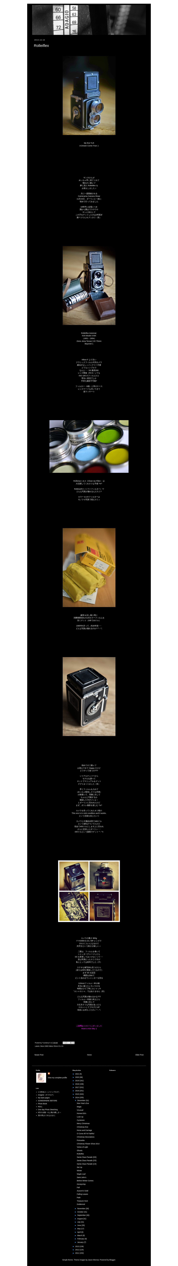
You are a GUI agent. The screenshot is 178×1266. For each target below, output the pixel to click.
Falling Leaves (82, 1194)
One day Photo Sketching (48, 1110)
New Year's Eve (83, 1103)
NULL (40, 1107)
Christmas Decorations (85, 1137)
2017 (77, 1087)
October (80, 1212)
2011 (77, 1253)
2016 (77, 1091)
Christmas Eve (82, 1127)
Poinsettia (80, 1140)
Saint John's (81, 1177)
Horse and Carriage (84, 1130)
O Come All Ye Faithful (85, 1134)
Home (89, 1055)
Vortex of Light (82, 1147)
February (81, 1239)
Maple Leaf (81, 1174)
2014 (77, 1097)
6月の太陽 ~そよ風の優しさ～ (49, 1112)
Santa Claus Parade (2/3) (86, 1160)
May (79, 1229)
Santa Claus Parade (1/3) (86, 1164)
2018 (77, 1084)
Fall (78, 1187)
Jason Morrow (93, 1260)
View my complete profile (57, 1078)
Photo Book (42, 1104)
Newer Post (38, 1055)
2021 (77, 1074)
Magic (79, 1107)
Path (78, 1198)
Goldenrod (81, 1204)
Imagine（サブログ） (46, 1095)
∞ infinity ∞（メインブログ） (49, 1092)
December (81, 1100)
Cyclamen (81, 1120)
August (80, 1219)
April (79, 1232)
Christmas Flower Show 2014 (88, 1144)
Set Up (79, 1167)
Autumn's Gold (82, 1191)
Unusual (80, 1110)
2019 (77, 1081)
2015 (77, 1094)
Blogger (112, 1260)
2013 (77, 1246)
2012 (77, 1250)
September (81, 1215)
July (79, 1222)
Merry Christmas (83, 1123)
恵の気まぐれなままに (46, 1115)
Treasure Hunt (82, 1201)
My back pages (44, 1098)
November (81, 1209)
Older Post (139, 1055)
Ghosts (79, 1150)
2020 (77, 1077)
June (79, 1225)
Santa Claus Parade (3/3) (86, 1157)
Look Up (80, 1117)
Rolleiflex (80, 1154)
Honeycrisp (81, 1184)
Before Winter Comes (85, 1181)
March (80, 1235)
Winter (79, 1171)
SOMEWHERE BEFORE (47, 1101)
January (80, 1242)
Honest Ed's (81, 1113)
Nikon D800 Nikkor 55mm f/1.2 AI (51, 1046)
